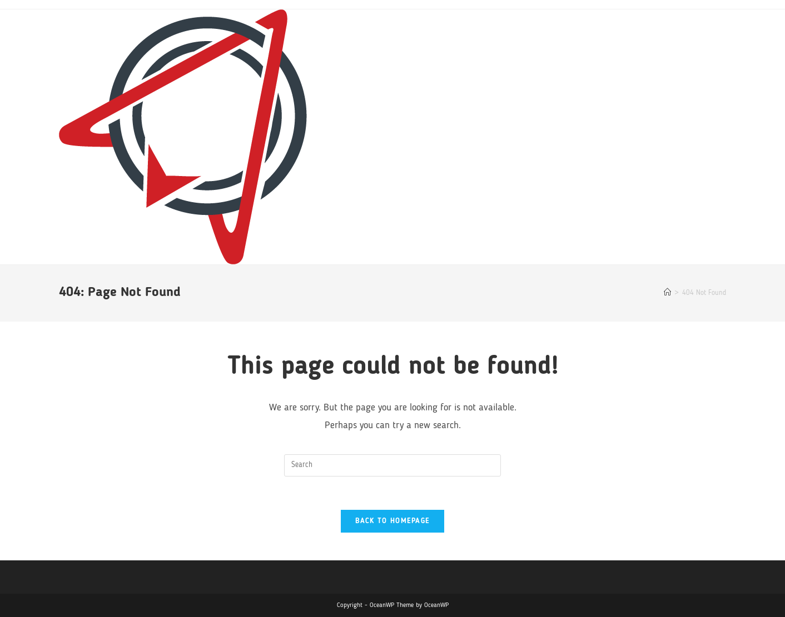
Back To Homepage (392, 521)
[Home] (667, 293)
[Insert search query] (392, 465)
